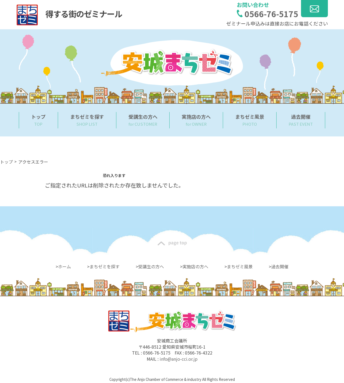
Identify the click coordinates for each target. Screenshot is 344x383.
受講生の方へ (151, 266)
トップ (6, 161)
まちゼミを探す (104, 266)
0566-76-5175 (271, 14)
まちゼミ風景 (240, 266)
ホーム (64, 266)
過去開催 (279, 266)
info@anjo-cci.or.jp (179, 359)
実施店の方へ (195, 266)
